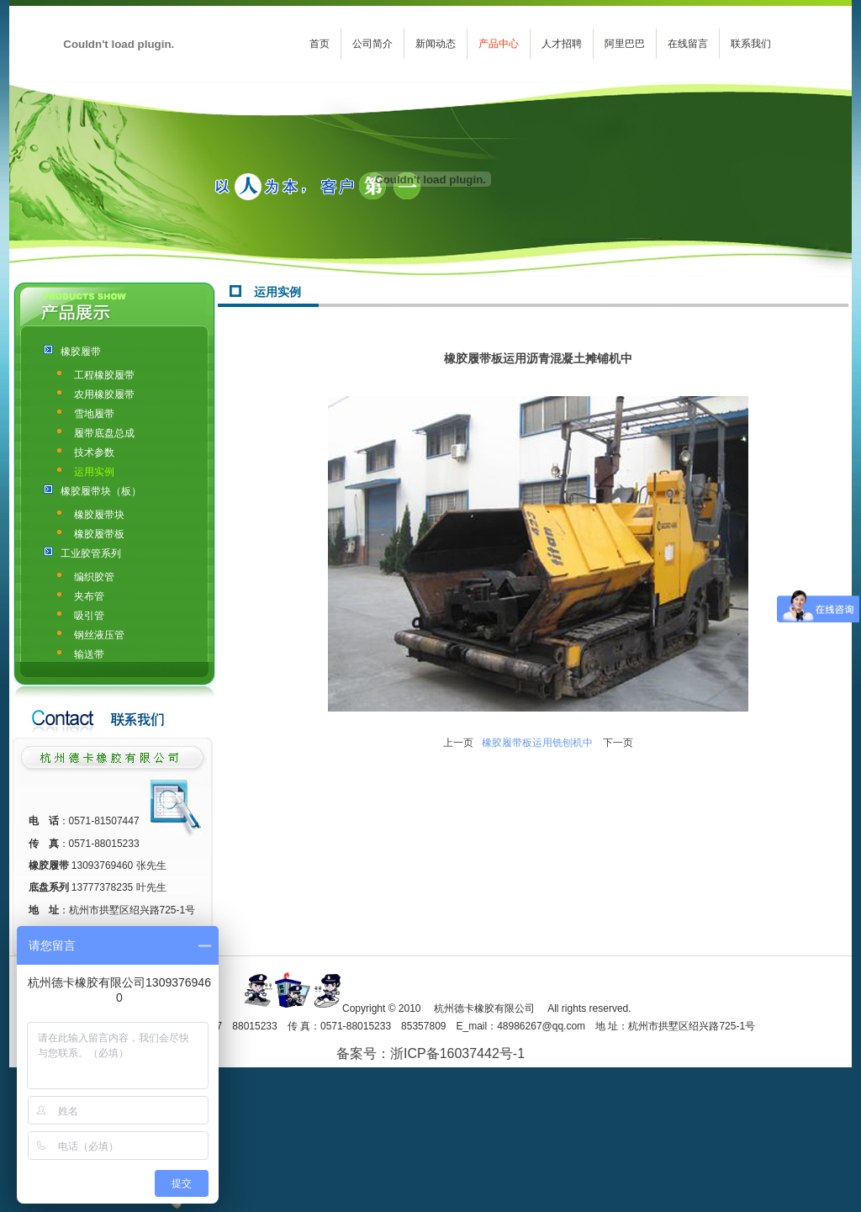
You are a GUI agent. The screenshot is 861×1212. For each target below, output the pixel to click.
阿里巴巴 (625, 44)
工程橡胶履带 (104, 375)
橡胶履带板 (99, 534)
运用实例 (94, 472)
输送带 (89, 654)
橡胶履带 (81, 351)
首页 (319, 44)
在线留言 (688, 44)
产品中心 (498, 44)
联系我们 (751, 44)
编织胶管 (94, 577)
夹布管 (89, 596)
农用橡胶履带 (104, 394)
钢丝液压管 (99, 635)
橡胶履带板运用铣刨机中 (537, 743)
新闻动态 (435, 44)
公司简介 (372, 44)
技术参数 (94, 452)
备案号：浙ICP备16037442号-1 (430, 1053)
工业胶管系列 (91, 553)
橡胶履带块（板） (101, 491)
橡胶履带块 (99, 515)
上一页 (458, 743)
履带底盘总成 (104, 433)
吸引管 (89, 616)
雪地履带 (94, 414)
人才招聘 (561, 44)
